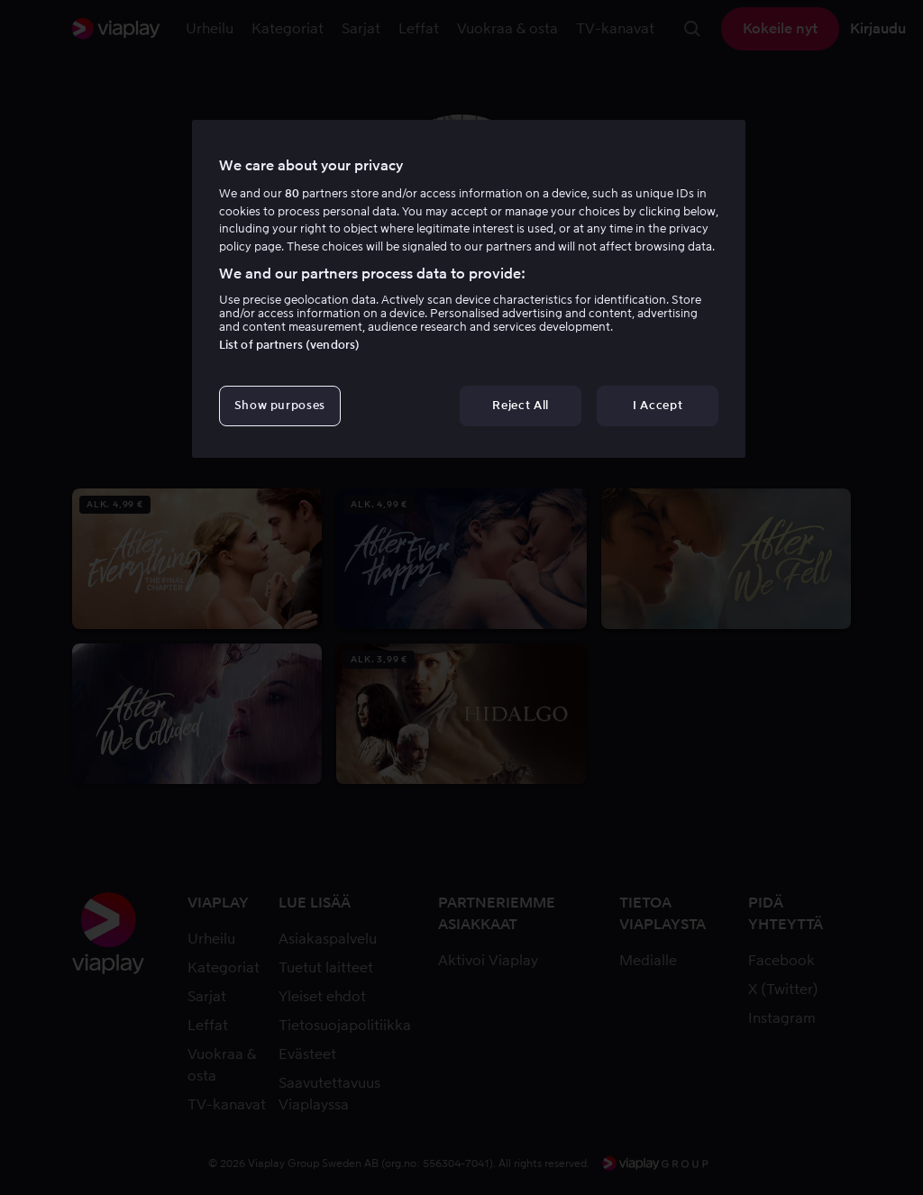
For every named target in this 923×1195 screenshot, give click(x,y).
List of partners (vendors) (289, 344)
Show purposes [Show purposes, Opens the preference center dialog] (279, 405)
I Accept (657, 405)
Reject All (520, 405)
